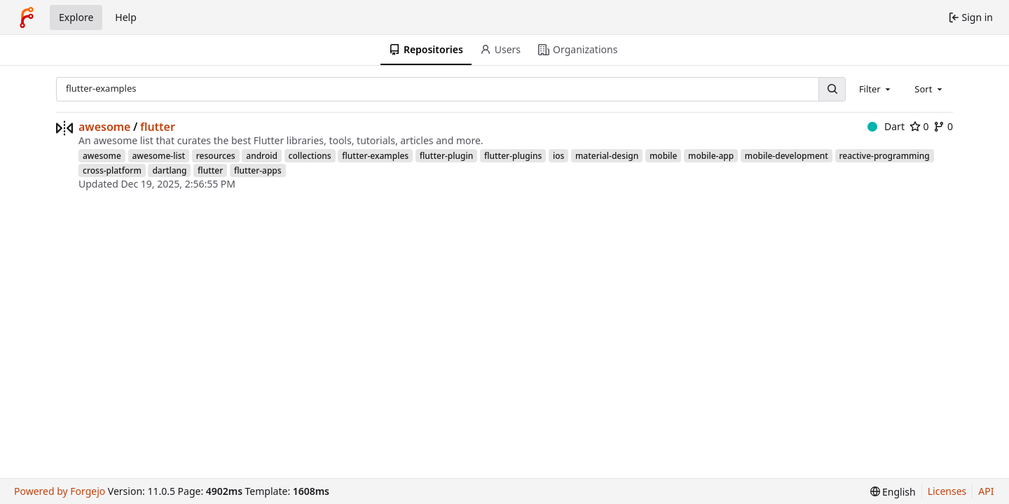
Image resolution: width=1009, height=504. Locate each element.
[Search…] (831, 89)
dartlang (169, 170)
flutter (157, 127)
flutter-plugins (513, 156)
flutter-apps (258, 170)
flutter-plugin (447, 156)
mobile (664, 156)
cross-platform (112, 170)
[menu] (893, 491)
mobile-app (711, 156)
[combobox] (876, 89)
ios (558, 156)
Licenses (947, 491)
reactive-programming (884, 156)
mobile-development (786, 156)
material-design (606, 156)
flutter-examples (375, 156)
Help (126, 17)
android (261, 156)
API (986, 491)
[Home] (26, 17)
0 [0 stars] (919, 126)
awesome (104, 127)
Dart (886, 126)
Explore (76, 17)
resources (215, 156)
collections (310, 156)
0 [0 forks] (943, 126)
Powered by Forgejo (59, 491)
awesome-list (159, 156)
